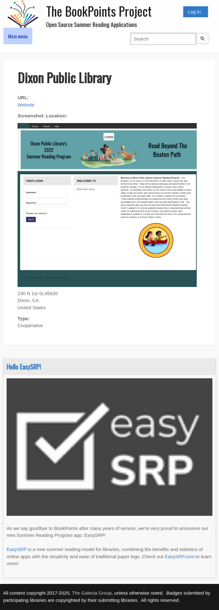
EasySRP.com (180, 556)
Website (26, 104)
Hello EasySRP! (24, 366)
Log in (194, 11)
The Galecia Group (92, 593)
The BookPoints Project (99, 11)
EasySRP (17, 549)
